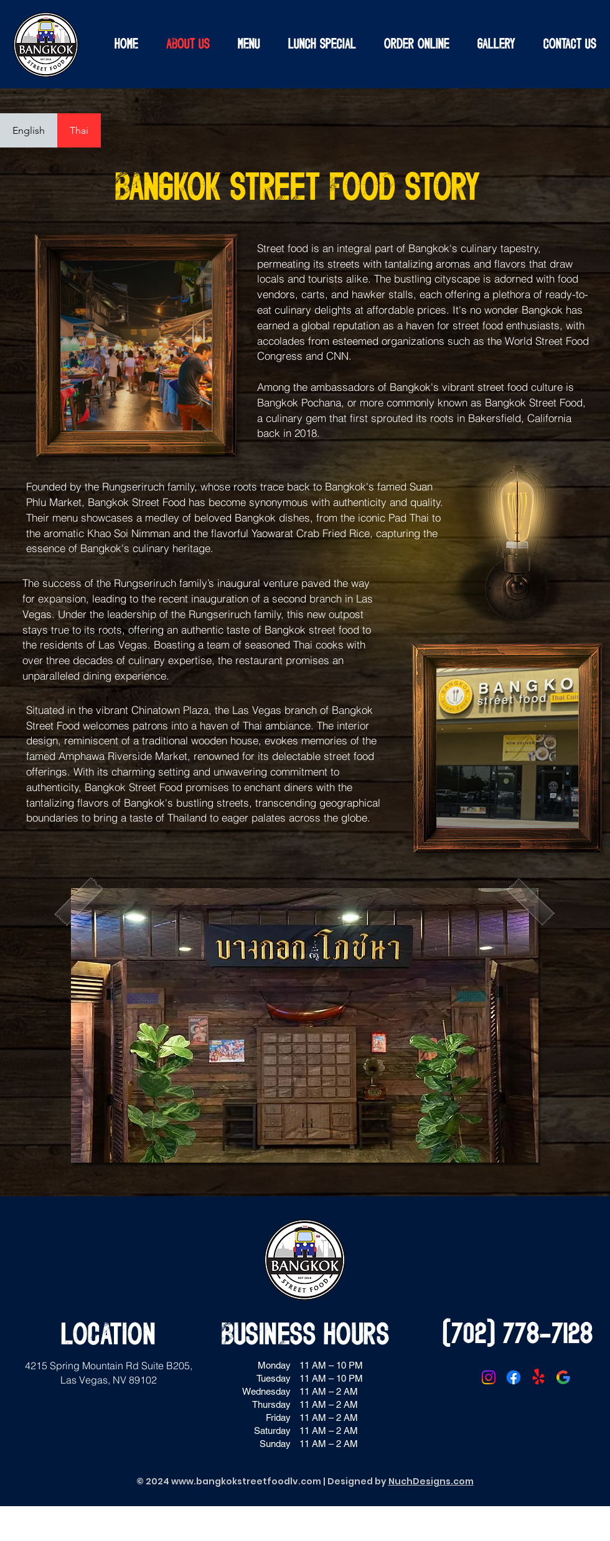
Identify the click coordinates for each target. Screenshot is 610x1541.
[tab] (28, 130)
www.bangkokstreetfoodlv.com (246, 1481)
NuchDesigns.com (431, 1481)
